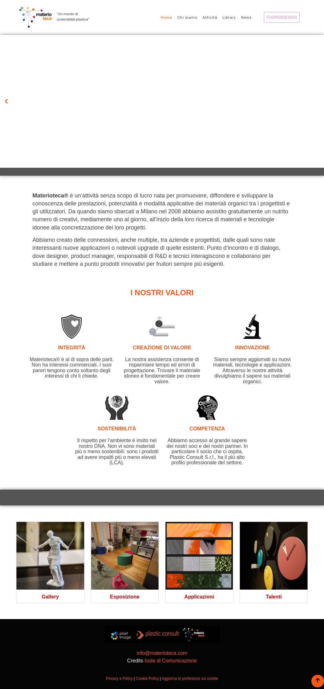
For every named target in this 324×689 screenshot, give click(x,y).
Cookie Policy (147, 678)
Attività (209, 17)
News (246, 17)
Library (229, 17)
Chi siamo (187, 17)
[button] (6, 101)
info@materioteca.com (162, 653)
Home (166, 17)
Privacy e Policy (119, 678)
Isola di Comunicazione (171, 660)
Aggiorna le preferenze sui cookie (190, 678)
